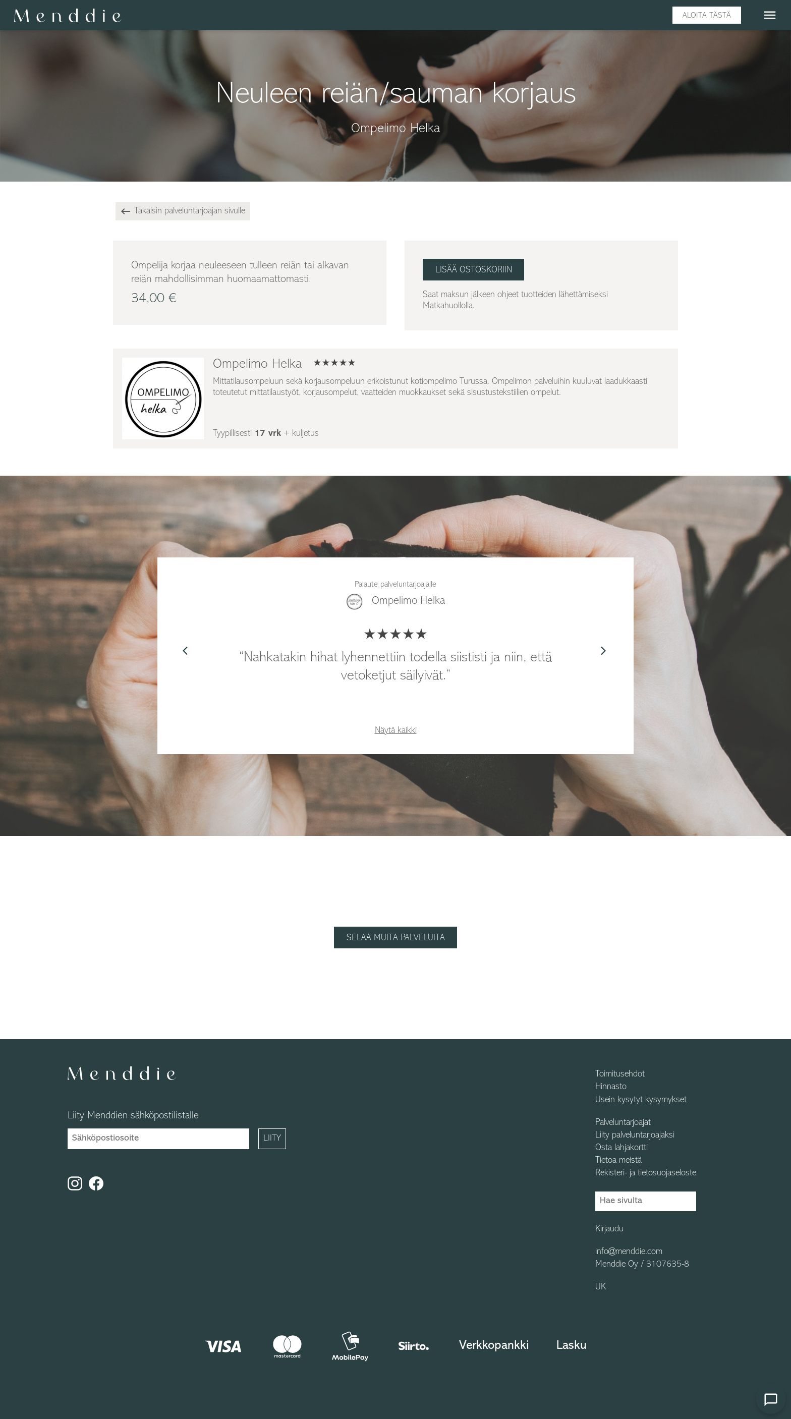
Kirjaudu (609, 1229)
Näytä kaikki (396, 730)
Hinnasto (611, 1087)
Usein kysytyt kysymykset (641, 1100)
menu (769, 15)
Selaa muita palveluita (396, 938)
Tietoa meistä (618, 1160)
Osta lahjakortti (621, 1148)
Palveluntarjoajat (623, 1122)
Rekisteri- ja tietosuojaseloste (645, 1173)
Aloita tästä (707, 16)
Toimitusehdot (620, 1074)
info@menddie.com (628, 1252)
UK (600, 1287)
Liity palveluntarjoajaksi (634, 1135)
